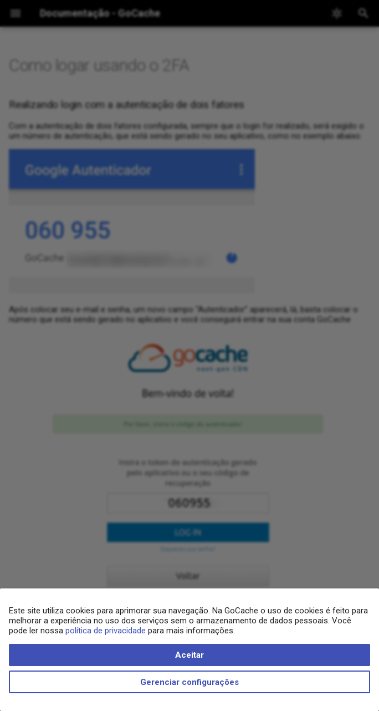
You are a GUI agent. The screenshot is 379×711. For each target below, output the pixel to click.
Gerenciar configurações (189, 682)
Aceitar (189, 655)
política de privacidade (105, 631)
